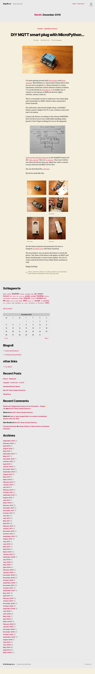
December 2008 (9, 581)
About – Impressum (78, 3)
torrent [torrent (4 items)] (26, 308)
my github (9, 372)
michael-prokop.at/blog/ (14, 360)
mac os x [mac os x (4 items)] (12, 306)
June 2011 (7, 524)
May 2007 (7, 599)
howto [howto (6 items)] (21, 304)
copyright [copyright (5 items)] (27, 299)
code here (46, 175)
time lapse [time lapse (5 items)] (18, 308)
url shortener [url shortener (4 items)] (41, 308)
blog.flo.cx (7, 4)
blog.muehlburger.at (12, 356)
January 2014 (8, 490)
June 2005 (7, 650)
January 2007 (8, 606)
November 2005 (9, 637)
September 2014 (9, 477)
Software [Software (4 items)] (8, 308)
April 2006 (7, 624)
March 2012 (7, 508)
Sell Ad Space (8, 314)
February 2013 (8, 495)
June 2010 (7, 550)
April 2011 (7, 529)
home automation (62, 277)
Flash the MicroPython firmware (38, 163)
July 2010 (6, 547)
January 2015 (8, 472)
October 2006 (8, 612)
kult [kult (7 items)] (45, 304)
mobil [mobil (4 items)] (16, 306)
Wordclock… (7, 400)
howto (47, 279)
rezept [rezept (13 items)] (37, 306)
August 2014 (8, 480)
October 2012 (8, 498)
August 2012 (8, 503)
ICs (45, 91)
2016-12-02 (46, 46)
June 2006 (7, 619)
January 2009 (8, 578)
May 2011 (6, 526)
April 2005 (7, 655)
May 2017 (6, 462)
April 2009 (7, 573)
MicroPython (53, 86)
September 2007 (9, 596)
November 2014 (9, 475)
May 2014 (6, 482)
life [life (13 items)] (4, 306)
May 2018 (6, 457)
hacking (48, 277)
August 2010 (8, 544)
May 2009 (7, 570)
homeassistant (41, 279)
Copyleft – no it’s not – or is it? (14, 388)
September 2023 (9, 446)
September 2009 (9, 562)
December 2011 (9, 513)
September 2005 (9, 643)
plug (54, 279)
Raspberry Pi (48, 96)
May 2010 (6, 552)
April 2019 (7, 451)
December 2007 (9, 591)
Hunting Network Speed (12, 392)
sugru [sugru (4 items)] (13, 308)
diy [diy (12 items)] (35, 299)
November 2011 (9, 516)
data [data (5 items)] (32, 299)
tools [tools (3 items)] (23, 308)
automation (36, 277)
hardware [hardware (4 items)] (46, 301)
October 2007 (8, 593)
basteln (41, 277)
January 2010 (8, 560)
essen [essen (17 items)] (40, 299)
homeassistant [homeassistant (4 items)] (14, 304)
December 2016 (9, 464)
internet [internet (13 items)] (27, 304)
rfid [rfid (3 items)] (41, 306)
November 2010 (9, 537)
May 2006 (7, 622)
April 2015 (7, 470)
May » (47, 344)
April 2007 (7, 601)
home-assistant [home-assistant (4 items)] (6, 304)
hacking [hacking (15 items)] (40, 301)
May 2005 (7, 653)
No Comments (58, 46)
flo (37, 46)
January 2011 (8, 534)
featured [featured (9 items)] (6, 301)
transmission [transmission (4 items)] (32, 308)
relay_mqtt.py (37, 166)
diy (45, 277)
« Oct (6, 344)
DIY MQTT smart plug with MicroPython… (47, 37)
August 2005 (8, 645)
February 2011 (8, 531)
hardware (54, 277)
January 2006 (8, 632)
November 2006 (9, 609)
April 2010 (7, 555)
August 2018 (8, 454)
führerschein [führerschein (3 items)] (21, 301)
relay (57, 279)
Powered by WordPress (24, 670)
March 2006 (7, 627)
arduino (30, 277)
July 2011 (6, 521)
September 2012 (9, 500)
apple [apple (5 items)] (4, 299)
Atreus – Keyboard (10, 384)
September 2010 (9, 542)
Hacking (40, 28)
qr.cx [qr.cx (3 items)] (33, 306)
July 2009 (7, 565)
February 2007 (8, 604)
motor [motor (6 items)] (20, 306)
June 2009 (7, 568)
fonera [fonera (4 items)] (14, 301)
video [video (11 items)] (47, 308)
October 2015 (8, 467)
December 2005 (9, 635)
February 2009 (8, 575)
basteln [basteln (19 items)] (15, 299)
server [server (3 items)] (4, 308)
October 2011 (8, 519)
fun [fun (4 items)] (17, 301)
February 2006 (8, 630)
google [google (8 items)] (33, 301)
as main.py (53, 166)
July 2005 (7, 648)
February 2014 (8, 488)
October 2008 (8, 586)
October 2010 (8, 539)
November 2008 (9, 583)
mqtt (51, 279)
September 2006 (9, 614)
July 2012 (6, 506)
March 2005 (7, 658)
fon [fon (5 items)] (11, 301)
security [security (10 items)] (46, 306)
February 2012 (8, 511)
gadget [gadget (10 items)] (27, 301)
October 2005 (8, 640)
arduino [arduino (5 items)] (9, 299)
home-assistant (32, 279)
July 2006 (7, 617)
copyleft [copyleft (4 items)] (22, 299)
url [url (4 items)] (36, 308)
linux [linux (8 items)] (8, 306)
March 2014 (7, 485)
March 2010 (7, 557)
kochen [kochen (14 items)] (40, 304)
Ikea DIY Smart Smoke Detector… (15, 396)
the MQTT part (38, 254)
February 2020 (8, 449)
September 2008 (9, 588)
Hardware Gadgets (51, 28)
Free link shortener (10, 432)
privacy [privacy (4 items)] (29, 306)
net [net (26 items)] (25, 306)
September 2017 (9, 459)
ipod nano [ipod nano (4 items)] (33, 304)
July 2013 (6, 493)
